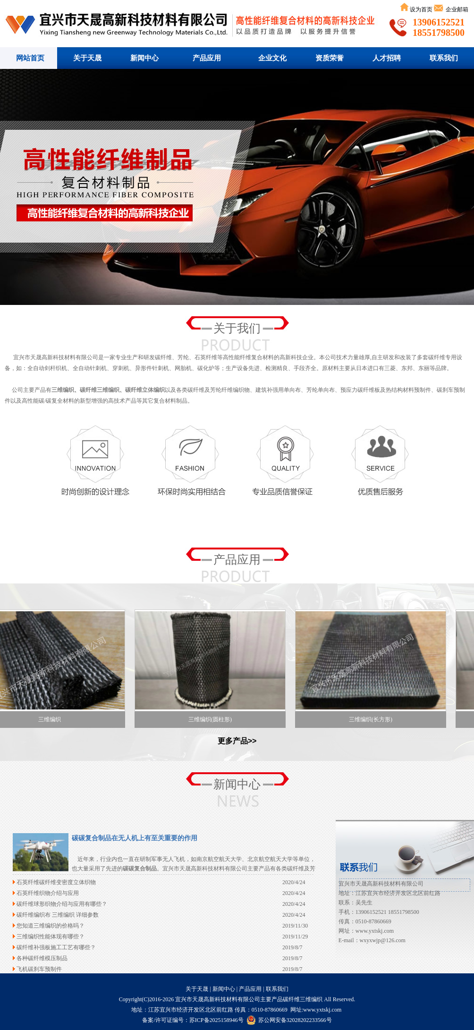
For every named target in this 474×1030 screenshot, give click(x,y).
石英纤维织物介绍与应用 (48, 893)
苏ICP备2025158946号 (216, 1020)
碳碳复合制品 (140, 868)
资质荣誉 (329, 58)
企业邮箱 (456, 9)
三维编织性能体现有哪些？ (51, 936)
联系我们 (444, 58)
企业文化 (272, 58)
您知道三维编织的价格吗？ (51, 925)
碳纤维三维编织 (237, 187)
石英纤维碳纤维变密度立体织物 (56, 882)
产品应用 (207, 58)
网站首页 (30, 58)
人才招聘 (386, 58)
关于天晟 (87, 58)
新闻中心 (144, 58)
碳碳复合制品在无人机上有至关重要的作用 (134, 838)
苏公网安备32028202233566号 (289, 1020)
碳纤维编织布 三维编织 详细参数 (58, 915)
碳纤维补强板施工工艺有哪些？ (56, 947)
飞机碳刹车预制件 (39, 969)
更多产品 (233, 741)
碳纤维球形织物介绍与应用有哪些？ (62, 904)
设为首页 (421, 9)
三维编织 (62, 390)
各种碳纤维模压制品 (42, 958)
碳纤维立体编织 (145, 390)
